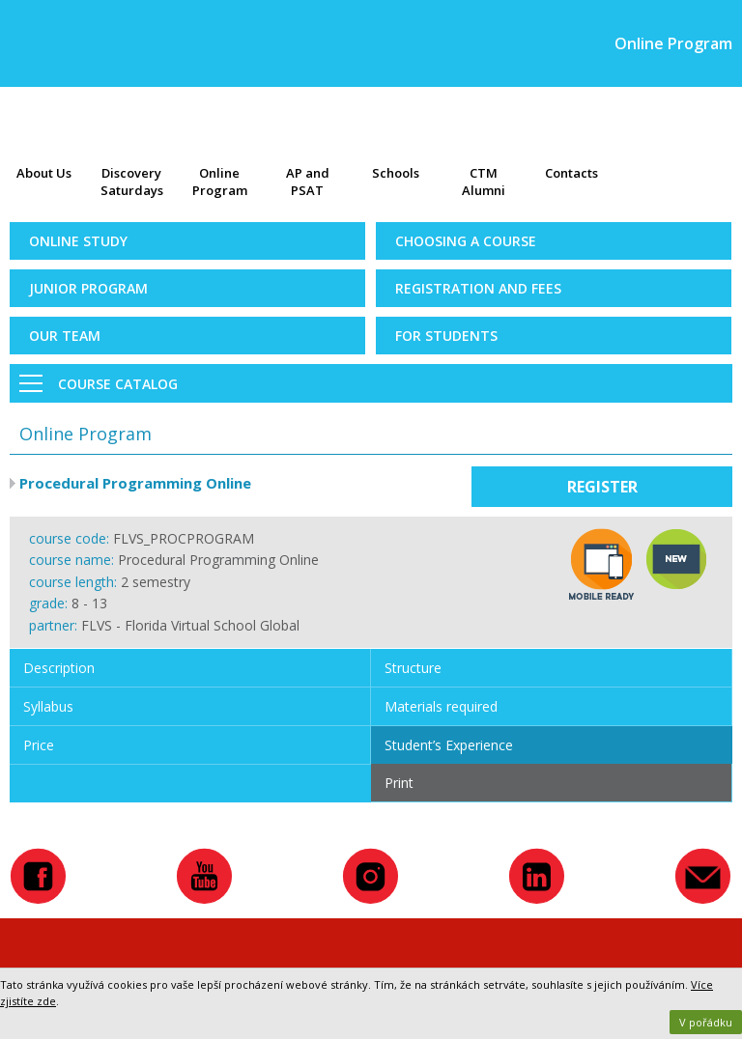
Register (602, 486)
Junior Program (88, 288)
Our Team (64, 335)
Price (38, 745)
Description (59, 668)
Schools (395, 173)
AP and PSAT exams (307, 183)
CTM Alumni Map (483, 183)
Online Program (219, 181)
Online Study (78, 241)
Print (399, 782)
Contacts (571, 173)
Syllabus (48, 706)
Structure (413, 668)
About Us (43, 173)
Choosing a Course (465, 241)
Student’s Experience (449, 745)
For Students (446, 335)
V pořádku (705, 1022)
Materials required (441, 706)
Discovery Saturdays (131, 181)
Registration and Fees (478, 288)
